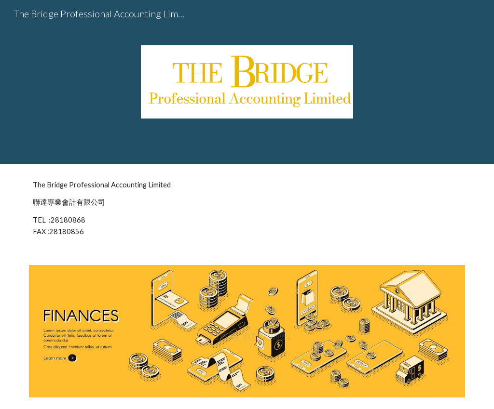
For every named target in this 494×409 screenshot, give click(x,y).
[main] (247, 208)
